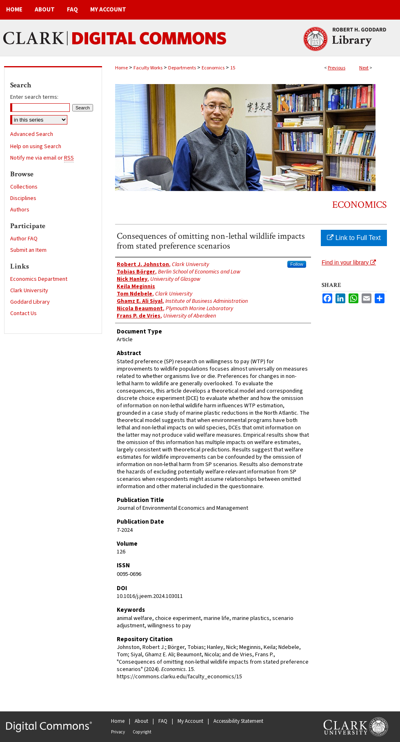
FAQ (162, 721)
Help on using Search (35, 146)
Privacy (118, 732)
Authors (19, 210)
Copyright (142, 732)
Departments (182, 67)
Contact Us (23, 313)
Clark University (29, 291)
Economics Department (38, 279)
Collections (24, 187)
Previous (336, 67)
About (141, 721)
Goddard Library (30, 302)
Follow (296, 264)
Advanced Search (31, 134)
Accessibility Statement (238, 721)
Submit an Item (28, 250)
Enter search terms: (34, 97)
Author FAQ (24, 239)
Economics (213, 67)
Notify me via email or (42, 158)
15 (232, 67)
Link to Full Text (353, 237)
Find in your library (349, 262)
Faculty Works (147, 67)
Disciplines (23, 198)
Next (364, 67)
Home (121, 67)
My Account (190, 721)
